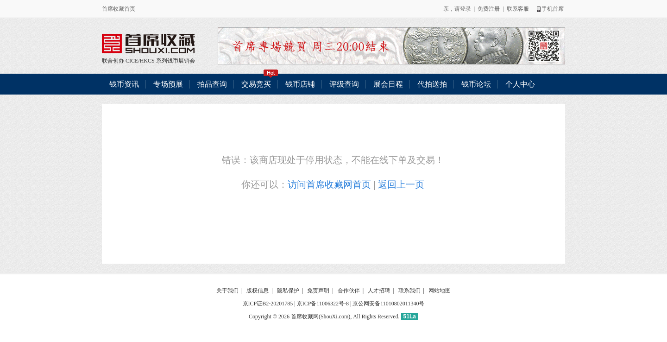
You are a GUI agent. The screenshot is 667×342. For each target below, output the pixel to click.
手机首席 (549, 9)
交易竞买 (259, 81)
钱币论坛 (476, 84)
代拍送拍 (432, 84)
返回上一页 (401, 184)
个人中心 (520, 84)
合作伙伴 (349, 290)
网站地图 (439, 290)
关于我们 (227, 290)
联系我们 (409, 290)
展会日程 (388, 84)
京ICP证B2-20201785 (268, 303)
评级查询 (344, 84)
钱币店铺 (300, 84)
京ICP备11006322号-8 (323, 303)
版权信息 (257, 290)
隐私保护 (288, 290)
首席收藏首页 (118, 9)
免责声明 (318, 290)
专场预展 (168, 84)
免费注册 (489, 9)
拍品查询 (212, 84)
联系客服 (518, 9)
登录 (465, 9)
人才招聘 (379, 290)
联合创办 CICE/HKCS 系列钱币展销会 (148, 43)
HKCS (147, 60)
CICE (132, 60)
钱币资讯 (124, 84)
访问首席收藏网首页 (329, 184)
